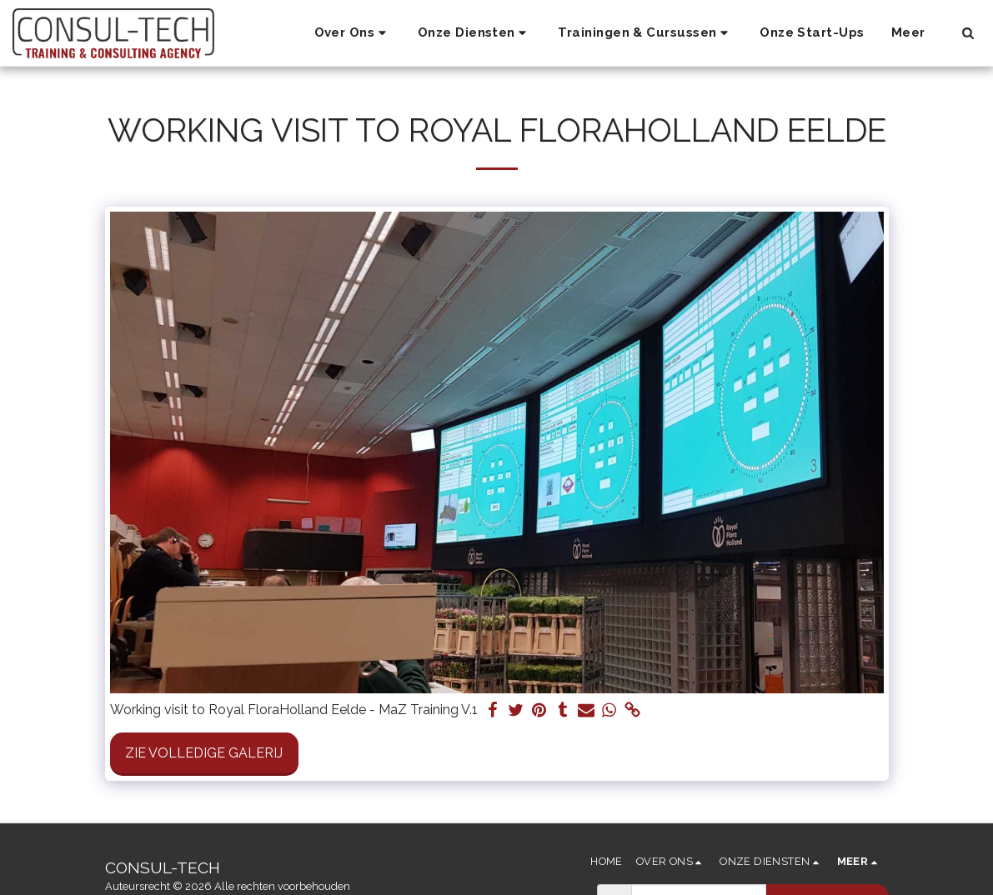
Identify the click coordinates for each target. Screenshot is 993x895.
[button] (353, 33)
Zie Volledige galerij (204, 753)
